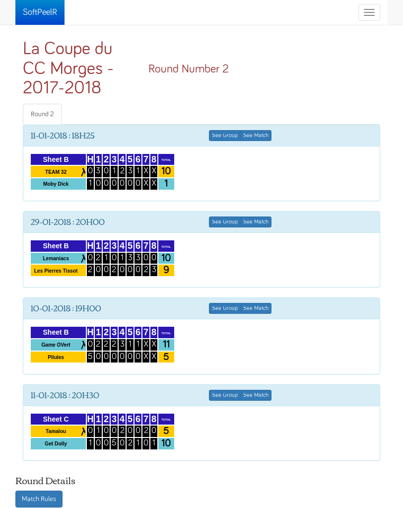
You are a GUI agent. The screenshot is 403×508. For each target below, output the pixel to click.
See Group (225, 136)
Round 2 (42, 114)
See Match (256, 136)
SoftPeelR (40, 12)
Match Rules (39, 499)
